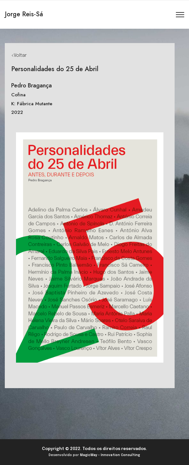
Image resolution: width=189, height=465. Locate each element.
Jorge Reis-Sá (24, 14)
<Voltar (19, 55)
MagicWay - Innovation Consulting (110, 455)
